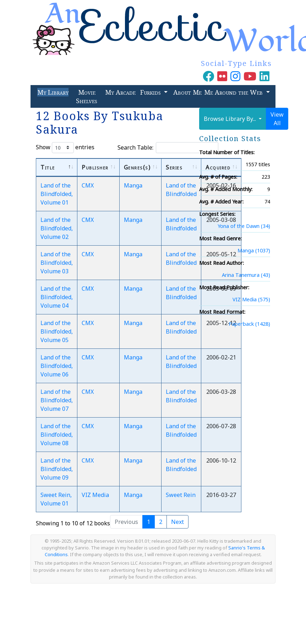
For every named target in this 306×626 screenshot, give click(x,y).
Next (177, 522)
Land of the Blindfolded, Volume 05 (56, 331)
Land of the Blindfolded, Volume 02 (56, 228)
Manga (133, 185)
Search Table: (168, 147)
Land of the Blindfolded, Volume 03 (56, 262)
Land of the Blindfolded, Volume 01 (56, 193)
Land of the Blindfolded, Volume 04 (56, 297)
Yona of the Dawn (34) (244, 226)
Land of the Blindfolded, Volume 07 (56, 400)
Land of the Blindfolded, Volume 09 (56, 469)
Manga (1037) (253, 250)
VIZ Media (95, 495)
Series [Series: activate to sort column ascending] (174, 167)
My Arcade (120, 92)
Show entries (65, 147)
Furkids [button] (151, 92)
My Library (53, 92)
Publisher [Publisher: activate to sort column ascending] (95, 167)
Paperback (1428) (249, 323)
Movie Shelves (86, 96)
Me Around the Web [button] (234, 92)
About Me (187, 92)
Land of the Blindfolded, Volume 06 (56, 365)
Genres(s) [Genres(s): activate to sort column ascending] (137, 167)
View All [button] (277, 119)
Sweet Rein (181, 495)
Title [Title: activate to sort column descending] (47, 167)
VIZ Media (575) (251, 299)
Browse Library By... (230, 119)
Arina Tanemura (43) (246, 275)
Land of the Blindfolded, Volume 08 (56, 434)
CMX (88, 185)
